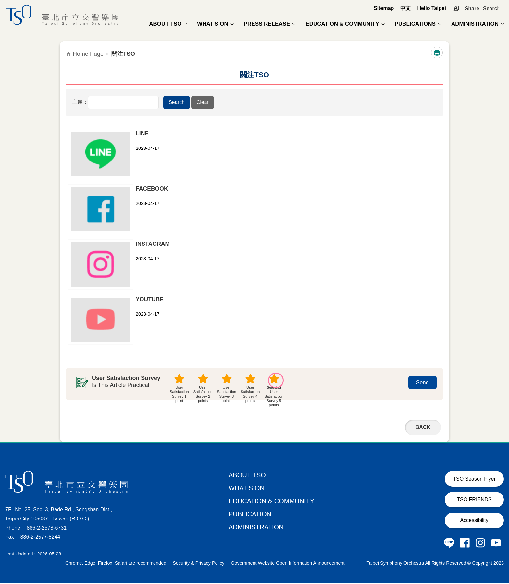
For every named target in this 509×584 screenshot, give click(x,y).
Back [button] (423, 428)
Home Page (88, 54)
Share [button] (472, 8)
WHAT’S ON (247, 489)
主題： (80, 102)
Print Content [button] (437, 52)
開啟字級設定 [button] (456, 8)
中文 (405, 8)
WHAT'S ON (212, 24)
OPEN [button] (491, 8)
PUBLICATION (250, 514)
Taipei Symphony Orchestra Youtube (496, 544)
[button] (176, 102)
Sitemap (384, 8)
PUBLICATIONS (415, 24)
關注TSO (123, 54)
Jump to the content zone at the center (3, 3)
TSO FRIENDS (474, 500)
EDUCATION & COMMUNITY (342, 24)
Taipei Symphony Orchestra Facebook (465, 544)
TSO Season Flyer (474, 480)
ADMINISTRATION (475, 24)
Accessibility (474, 521)
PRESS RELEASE (267, 24)
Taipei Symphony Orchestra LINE (449, 544)
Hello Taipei (431, 8)
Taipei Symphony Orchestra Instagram (480, 544)
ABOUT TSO (165, 24)
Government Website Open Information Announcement (287, 563)
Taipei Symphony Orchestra (63, 15)
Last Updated (19, 554)
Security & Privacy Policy (198, 563)
